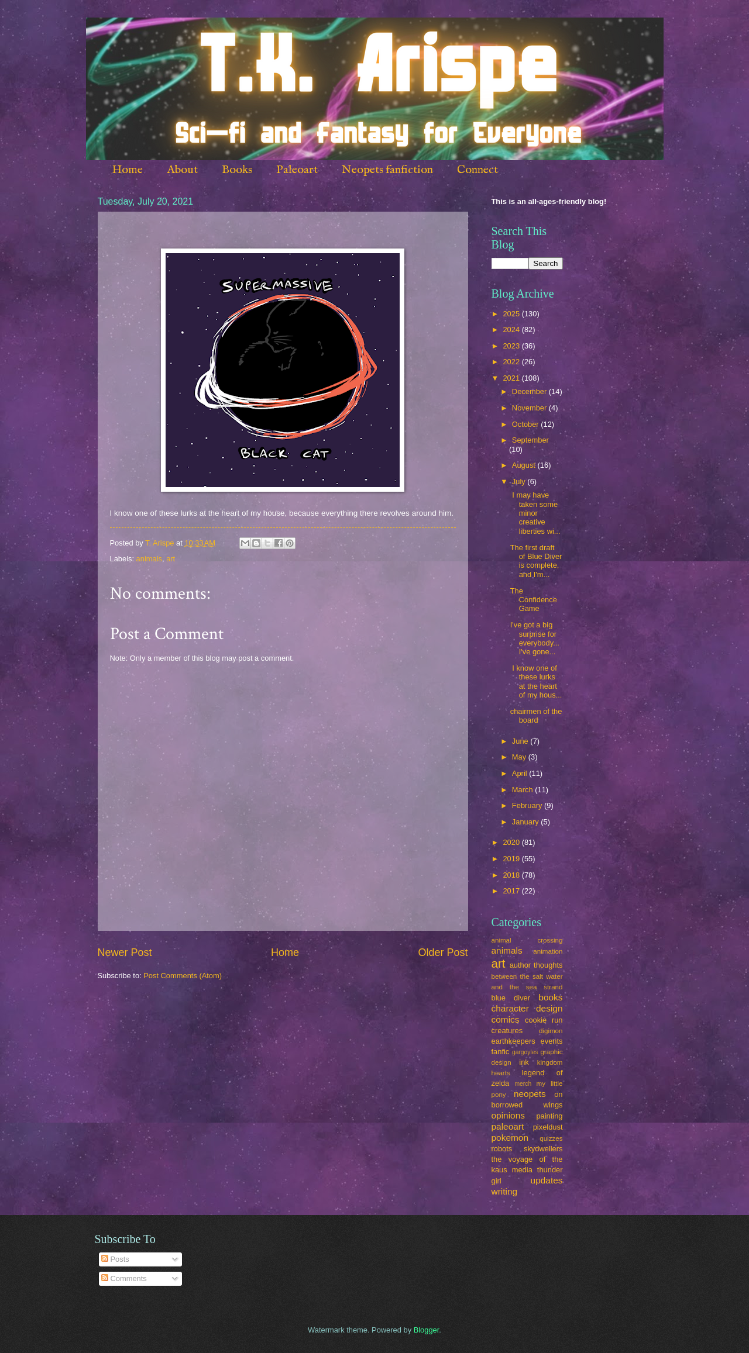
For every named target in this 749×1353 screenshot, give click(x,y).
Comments (124, 1278)
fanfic (501, 1051)
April (520, 773)
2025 (512, 313)
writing (505, 1191)
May (520, 757)
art (170, 558)
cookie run (544, 1020)
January (526, 821)
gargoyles (525, 1052)
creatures (507, 1030)
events (552, 1041)
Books (237, 170)
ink (523, 1062)
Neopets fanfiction (387, 170)
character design (527, 1008)
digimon (551, 1030)
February (528, 805)
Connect (477, 170)
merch (523, 1084)
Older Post (443, 952)
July (519, 481)
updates (547, 1180)
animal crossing (527, 940)
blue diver (511, 997)
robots (502, 1148)
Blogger (426, 1330)
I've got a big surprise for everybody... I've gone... (534, 638)
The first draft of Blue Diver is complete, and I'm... (536, 561)
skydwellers (543, 1148)
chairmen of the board (536, 715)
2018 (512, 875)
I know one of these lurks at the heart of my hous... (536, 681)
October (526, 424)
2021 (512, 378)
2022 (512, 361)
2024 (512, 329)
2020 (512, 842)
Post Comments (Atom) (182, 975)
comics (506, 1019)
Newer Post (125, 952)
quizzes (551, 1138)
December (530, 391)
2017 (512, 890)
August (525, 465)
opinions (508, 1115)
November (530, 407)
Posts (115, 1259)
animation (547, 951)
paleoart (508, 1126)
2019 (512, 858)
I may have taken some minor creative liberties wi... (535, 513)
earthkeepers (513, 1041)
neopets (530, 1094)
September (530, 440)
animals (149, 558)
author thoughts (536, 965)
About (182, 170)
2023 (512, 345)
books (550, 997)
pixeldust (548, 1127)
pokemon (510, 1138)
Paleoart (297, 170)
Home (127, 170)
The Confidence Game (533, 599)
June (521, 741)
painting (549, 1116)
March (523, 789)
